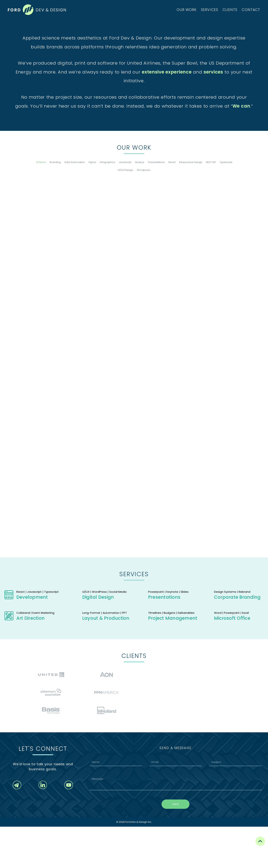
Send (175, 826)
